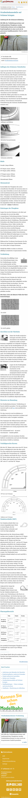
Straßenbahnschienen (11, 60)
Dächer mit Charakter (9, 678)
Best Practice (19, 7)
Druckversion (23, 662)
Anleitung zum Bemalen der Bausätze (14, 672)
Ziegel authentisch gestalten (11, 676)
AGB (3, 756)
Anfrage (4, 764)
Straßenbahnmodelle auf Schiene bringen (12, 681)
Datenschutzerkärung (8, 761)
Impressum (5, 758)
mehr (25, 742)
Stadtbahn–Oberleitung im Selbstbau (14, 688)
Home (13, 7)
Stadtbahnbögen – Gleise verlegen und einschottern (13, 685)
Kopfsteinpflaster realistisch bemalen (14, 674)
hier (13, 408)
